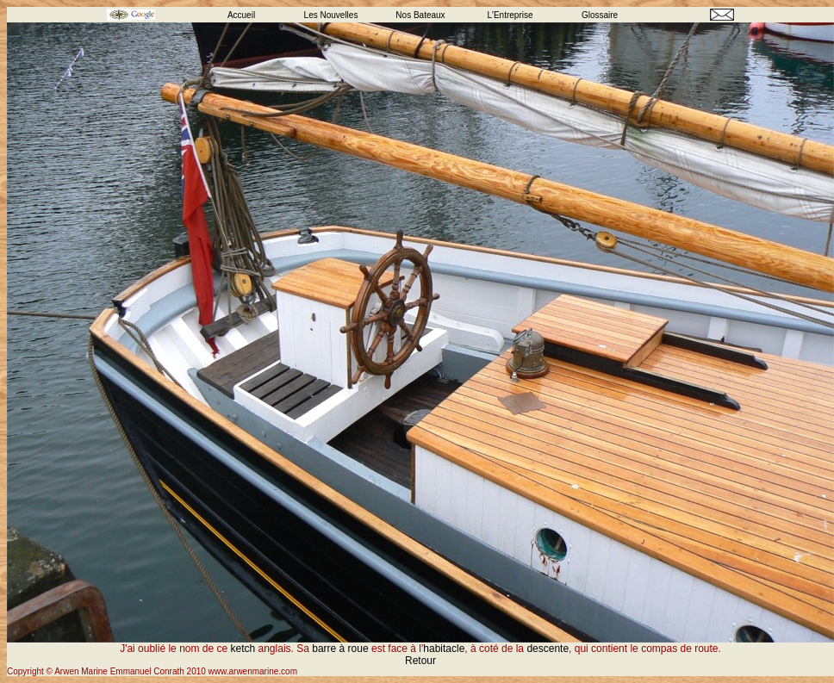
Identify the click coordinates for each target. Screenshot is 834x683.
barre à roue (341, 649)
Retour (420, 661)
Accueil (241, 15)
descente (547, 649)
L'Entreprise (509, 15)
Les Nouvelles (331, 15)
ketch (243, 649)
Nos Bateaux (420, 15)
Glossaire (600, 15)
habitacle (443, 649)
